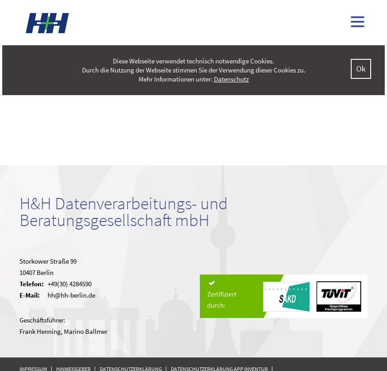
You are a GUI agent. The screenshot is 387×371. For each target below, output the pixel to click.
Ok (361, 68)
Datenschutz (231, 79)
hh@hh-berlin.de (71, 295)
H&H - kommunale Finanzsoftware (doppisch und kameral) (47, 23)
